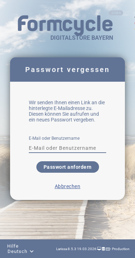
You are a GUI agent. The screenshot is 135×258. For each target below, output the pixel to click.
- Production (119, 249)
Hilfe (13, 246)
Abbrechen (68, 186)
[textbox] (67, 148)
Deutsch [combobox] (17, 251)
